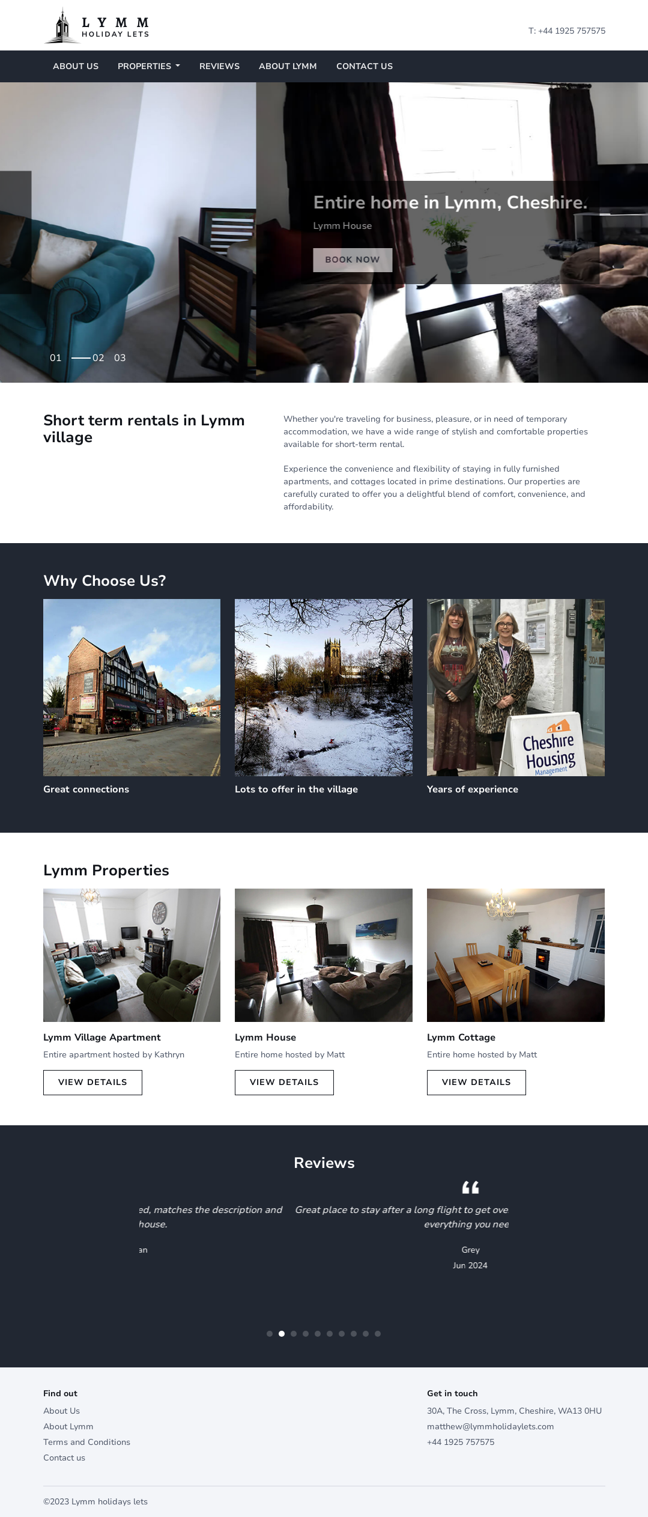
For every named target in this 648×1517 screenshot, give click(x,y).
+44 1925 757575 (571, 31)
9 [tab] (366, 1334)
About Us (75, 66)
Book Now (96, 270)
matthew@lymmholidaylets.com (490, 1426)
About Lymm (288, 66)
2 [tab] (101, 354)
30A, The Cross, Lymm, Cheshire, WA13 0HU (514, 1411)
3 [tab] (123, 354)
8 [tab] (354, 1334)
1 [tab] (80, 354)
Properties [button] (146, 66)
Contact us (364, 66)
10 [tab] (378, 1334)
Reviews (219, 66)
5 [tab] (318, 1334)
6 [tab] (330, 1334)
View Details (92, 1082)
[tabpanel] (324, 232)
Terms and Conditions (86, 1442)
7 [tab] (342, 1334)
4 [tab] (306, 1334)
